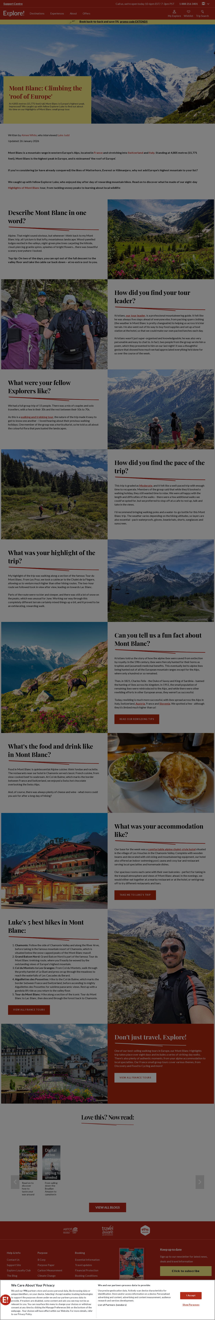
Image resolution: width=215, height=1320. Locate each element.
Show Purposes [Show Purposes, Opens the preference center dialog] (191, 1304)
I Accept (190, 1295)
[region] (107, 1300)
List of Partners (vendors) (112, 1304)
